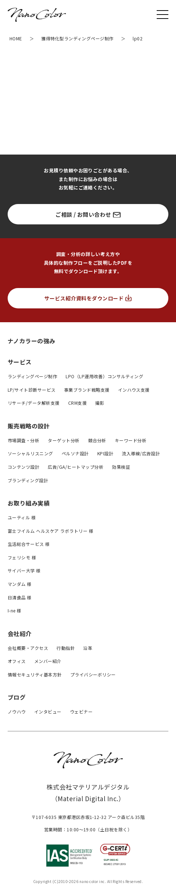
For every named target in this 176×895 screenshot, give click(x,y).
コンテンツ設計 (23, 467)
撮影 (99, 403)
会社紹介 (20, 633)
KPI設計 (105, 453)
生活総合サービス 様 (29, 544)
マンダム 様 (20, 584)
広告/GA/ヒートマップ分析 (75, 467)
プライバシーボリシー (93, 674)
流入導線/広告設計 (141, 453)
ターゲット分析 (63, 440)
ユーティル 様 (22, 517)
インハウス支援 (134, 390)
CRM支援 (77, 403)
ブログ (17, 697)
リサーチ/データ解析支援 (34, 403)
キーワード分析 (130, 440)
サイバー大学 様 (24, 570)
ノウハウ (17, 711)
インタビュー (48, 711)
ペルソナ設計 (75, 453)
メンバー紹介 (48, 661)
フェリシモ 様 (22, 557)
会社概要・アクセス (28, 648)
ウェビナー (81, 711)
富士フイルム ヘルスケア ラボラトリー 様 (50, 531)
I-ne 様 (14, 610)
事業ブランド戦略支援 (87, 390)
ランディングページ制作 (32, 376)
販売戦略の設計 (29, 425)
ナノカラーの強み (31, 340)
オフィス (17, 661)
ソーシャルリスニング (30, 453)
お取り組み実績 (29, 503)
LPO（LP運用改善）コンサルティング (104, 376)
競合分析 (97, 440)
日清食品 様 (20, 597)
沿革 (87, 648)
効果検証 (121, 467)
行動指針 (65, 648)
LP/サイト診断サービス (32, 390)
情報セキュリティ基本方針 (35, 674)
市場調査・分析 (23, 440)
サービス (20, 361)
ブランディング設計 (28, 480)
